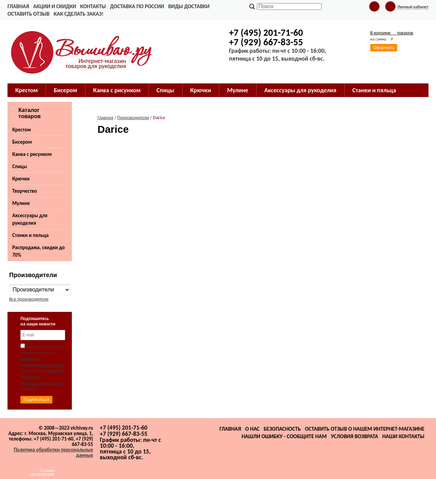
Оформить (383, 47)
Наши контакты (403, 436)
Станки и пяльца (30, 235)
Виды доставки (188, 6)
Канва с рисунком (32, 154)
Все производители (28, 299)
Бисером (22, 142)
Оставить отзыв (28, 14)
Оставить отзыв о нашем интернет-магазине (364, 429)
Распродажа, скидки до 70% (38, 251)
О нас (252, 429)
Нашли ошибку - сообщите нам (284, 436)
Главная (18, 6)
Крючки (21, 179)
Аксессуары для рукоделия (29, 219)
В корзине (391, 33)
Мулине (21, 203)
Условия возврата (354, 436)
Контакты (93, 6)
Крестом (21, 130)
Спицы (19, 166)
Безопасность (282, 429)
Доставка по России (137, 6)
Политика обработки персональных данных (53, 452)
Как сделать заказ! (78, 14)
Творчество (24, 191)
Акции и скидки (54, 6)
